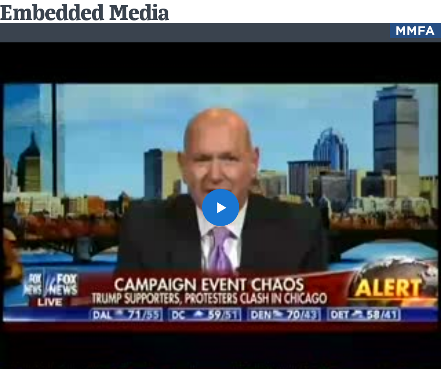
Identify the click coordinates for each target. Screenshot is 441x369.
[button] (220, 207)
